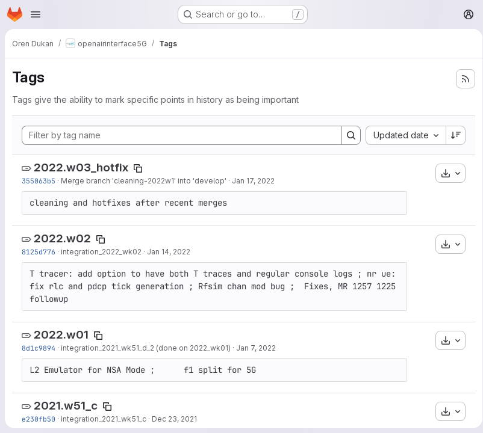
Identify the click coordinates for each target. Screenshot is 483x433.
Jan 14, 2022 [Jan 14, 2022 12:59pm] (168, 293)
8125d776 (38, 293)
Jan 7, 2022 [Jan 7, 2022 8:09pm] (256, 409)
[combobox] (231, 158)
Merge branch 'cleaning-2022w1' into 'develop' (143, 203)
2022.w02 (62, 280)
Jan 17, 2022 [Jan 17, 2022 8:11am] (253, 203)
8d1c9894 (38, 409)
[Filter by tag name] (232, 134)
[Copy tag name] (138, 191)
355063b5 (38, 203)
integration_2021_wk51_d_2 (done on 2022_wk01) (146, 409)
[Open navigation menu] (35, 14)
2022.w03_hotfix (81, 190)
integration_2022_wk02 (101, 293)
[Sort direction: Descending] (451, 158)
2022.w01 (61, 396)
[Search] (451, 134)
